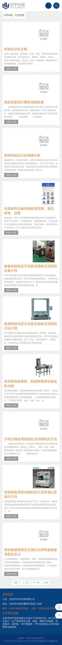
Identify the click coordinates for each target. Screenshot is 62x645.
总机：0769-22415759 (43, 608)
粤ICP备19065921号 (35, 638)
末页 (46, 582)
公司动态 (8, 15)
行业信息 (19, 15)
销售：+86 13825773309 (15, 608)
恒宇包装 (13, 5)
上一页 (25, 582)
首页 (16, 582)
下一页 (36, 582)
